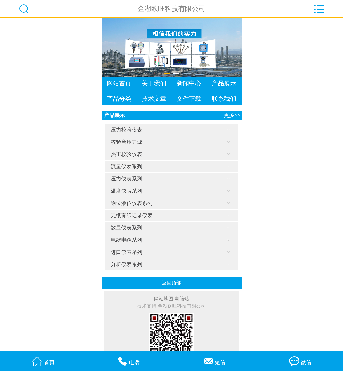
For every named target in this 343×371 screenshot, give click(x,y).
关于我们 (154, 83)
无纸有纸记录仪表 (132, 215)
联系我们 (224, 98)
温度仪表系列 (126, 191)
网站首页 (119, 83)
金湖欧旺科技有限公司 (171, 8)
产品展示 (224, 83)
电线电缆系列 (126, 240)
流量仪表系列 (126, 166)
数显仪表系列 (126, 228)
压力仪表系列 (126, 179)
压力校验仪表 (126, 130)
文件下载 (189, 98)
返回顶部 (171, 283)
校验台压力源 (126, 142)
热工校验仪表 (126, 154)
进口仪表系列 (126, 252)
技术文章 (154, 98)
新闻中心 (189, 83)
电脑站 (182, 299)
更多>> (232, 115)
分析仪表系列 (126, 264)
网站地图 (163, 299)
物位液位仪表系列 (132, 203)
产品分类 (119, 98)
